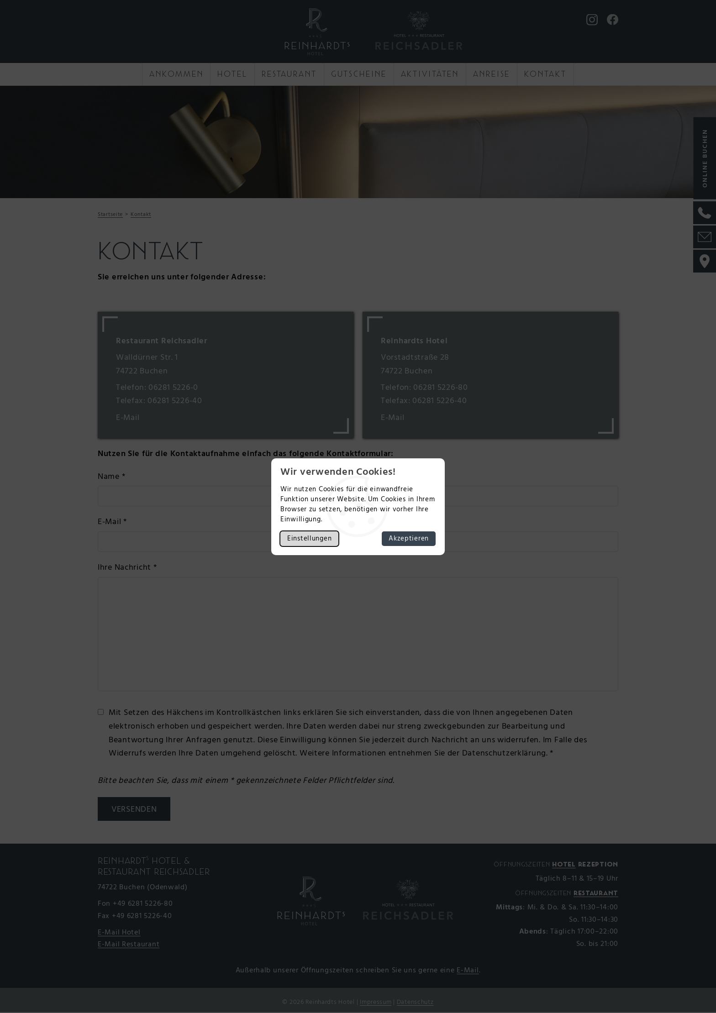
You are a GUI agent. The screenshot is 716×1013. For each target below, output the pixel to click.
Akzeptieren (409, 538)
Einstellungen (309, 538)
